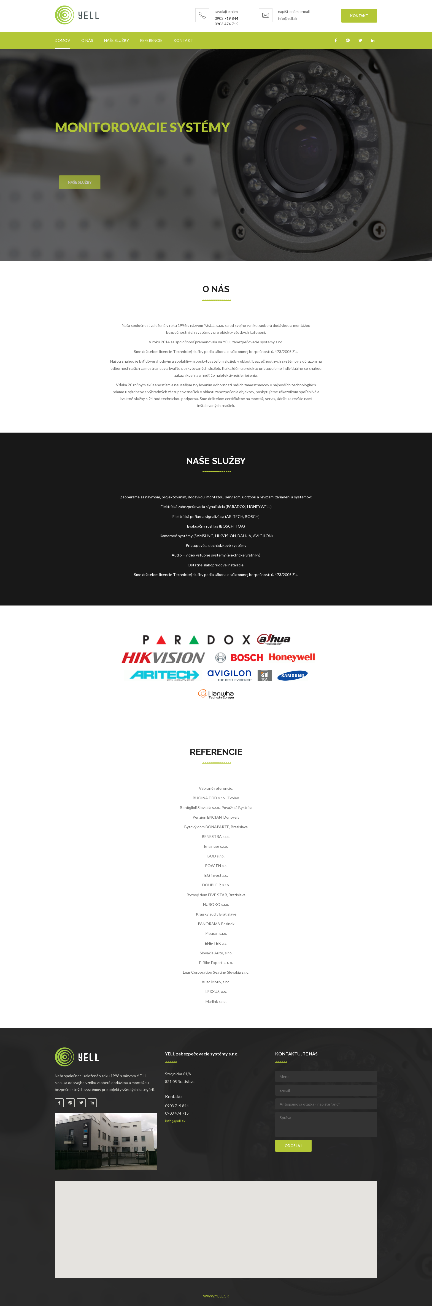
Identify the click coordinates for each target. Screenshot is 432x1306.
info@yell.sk (287, 18)
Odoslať (293, 1146)
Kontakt (359, 15)
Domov (62, 40)
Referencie (151, 40)
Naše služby (116, 40)
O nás (87, 40)
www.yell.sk (216, 1296)
